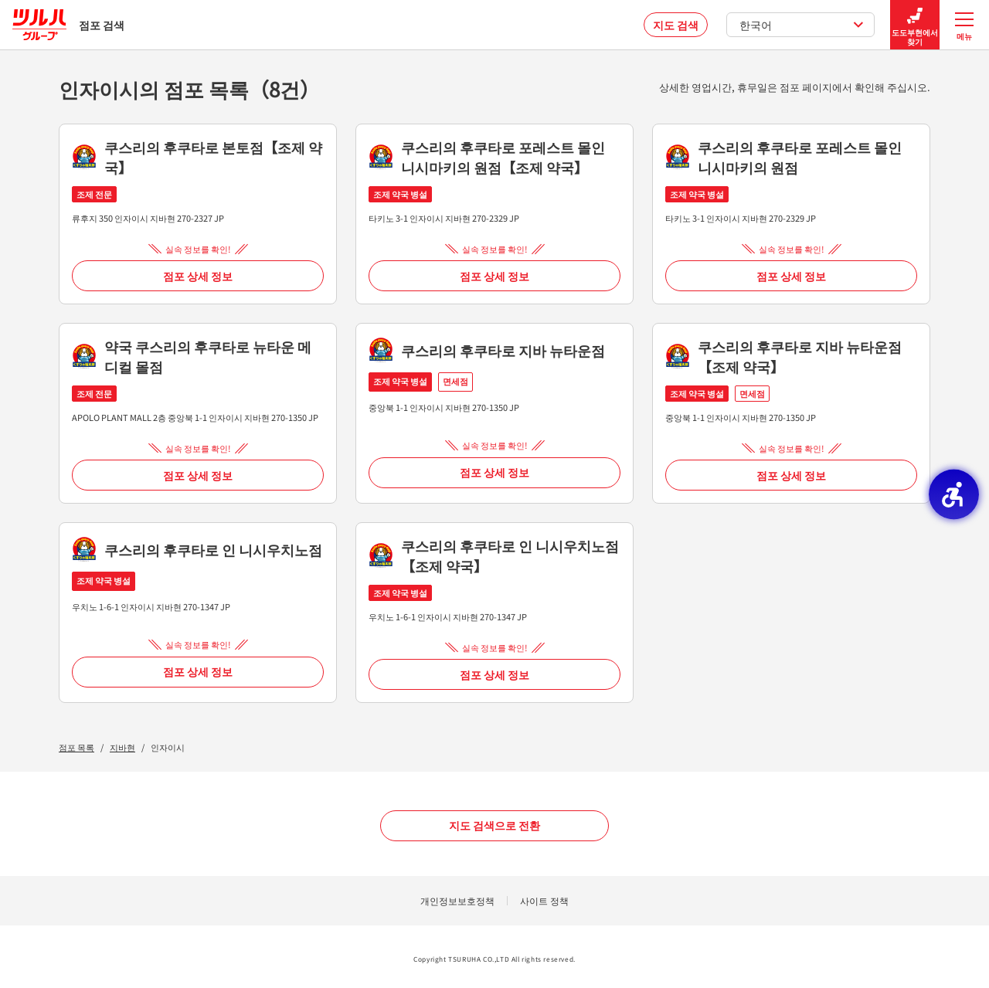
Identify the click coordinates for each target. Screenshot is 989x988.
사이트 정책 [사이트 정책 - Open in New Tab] (544, 900)
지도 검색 (675, 24)
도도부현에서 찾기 (915, 25)
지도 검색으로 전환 (494, 825)
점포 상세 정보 (198, 275)
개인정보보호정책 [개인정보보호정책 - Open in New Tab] (457, 900)
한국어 (801, 24)
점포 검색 (68, 24)
